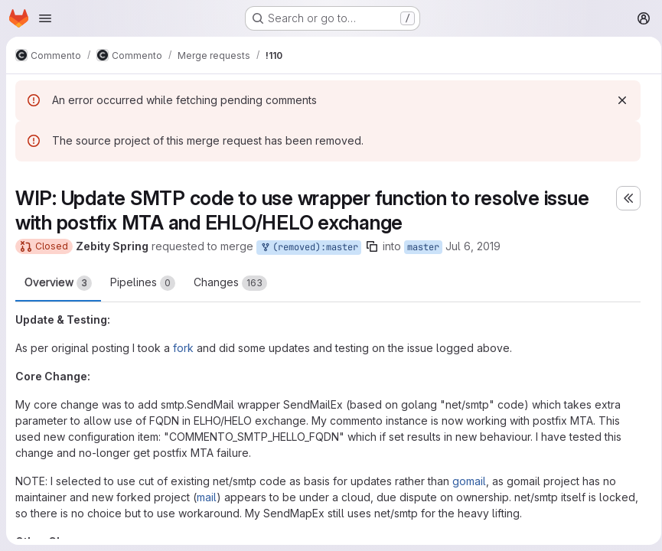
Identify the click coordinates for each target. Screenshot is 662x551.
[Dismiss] (617, 100)
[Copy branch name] (372, 246)
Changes (230, 283)
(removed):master (308, 247)
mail (207, 497)
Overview (58, 283)
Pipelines (142, 283)
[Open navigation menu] (45, 18)
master (423, 247)
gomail (469, 480)
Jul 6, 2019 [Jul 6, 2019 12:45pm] (473, 246)
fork (183, 347)
